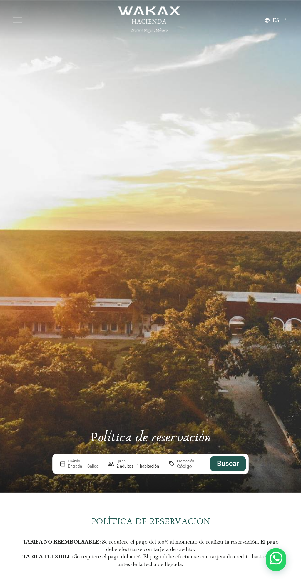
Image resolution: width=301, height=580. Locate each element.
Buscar (228, 463)
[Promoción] (191, 466)
